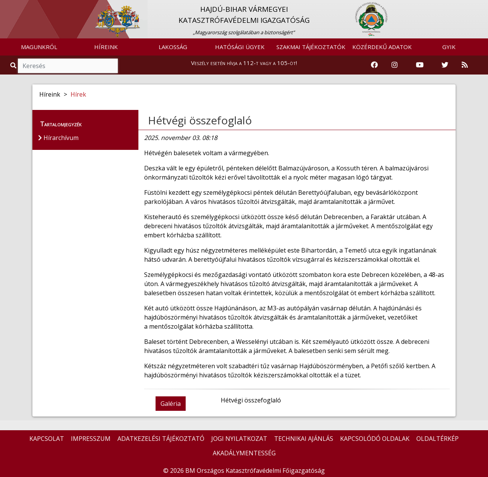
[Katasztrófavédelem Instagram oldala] (394, 65)
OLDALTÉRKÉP (437, 438)
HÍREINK (106, 47)
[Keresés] (68, 66)
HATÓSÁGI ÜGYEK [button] (240, 47)
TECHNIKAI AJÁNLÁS (303, 438)
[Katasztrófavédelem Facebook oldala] (374, 65)
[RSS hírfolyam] (465, 65)
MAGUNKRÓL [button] (39, 47)
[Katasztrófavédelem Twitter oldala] (445, 65)
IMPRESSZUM (91, 438)
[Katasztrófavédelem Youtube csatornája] (419, 65)
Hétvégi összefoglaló (200, 120)
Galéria (171, 403)
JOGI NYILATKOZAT (239, 438)
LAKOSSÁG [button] (173, 47)
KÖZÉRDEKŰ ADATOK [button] (382, 47)
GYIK (449, 47)
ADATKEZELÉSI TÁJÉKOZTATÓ (160, 438)
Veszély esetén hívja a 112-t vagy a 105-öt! (244, 63)
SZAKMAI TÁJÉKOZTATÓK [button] (310, 47)
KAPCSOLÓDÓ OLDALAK (374, 438)
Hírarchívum (58, 138)
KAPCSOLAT (46, 438)
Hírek (78, 94)
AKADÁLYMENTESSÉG (244, 453)
